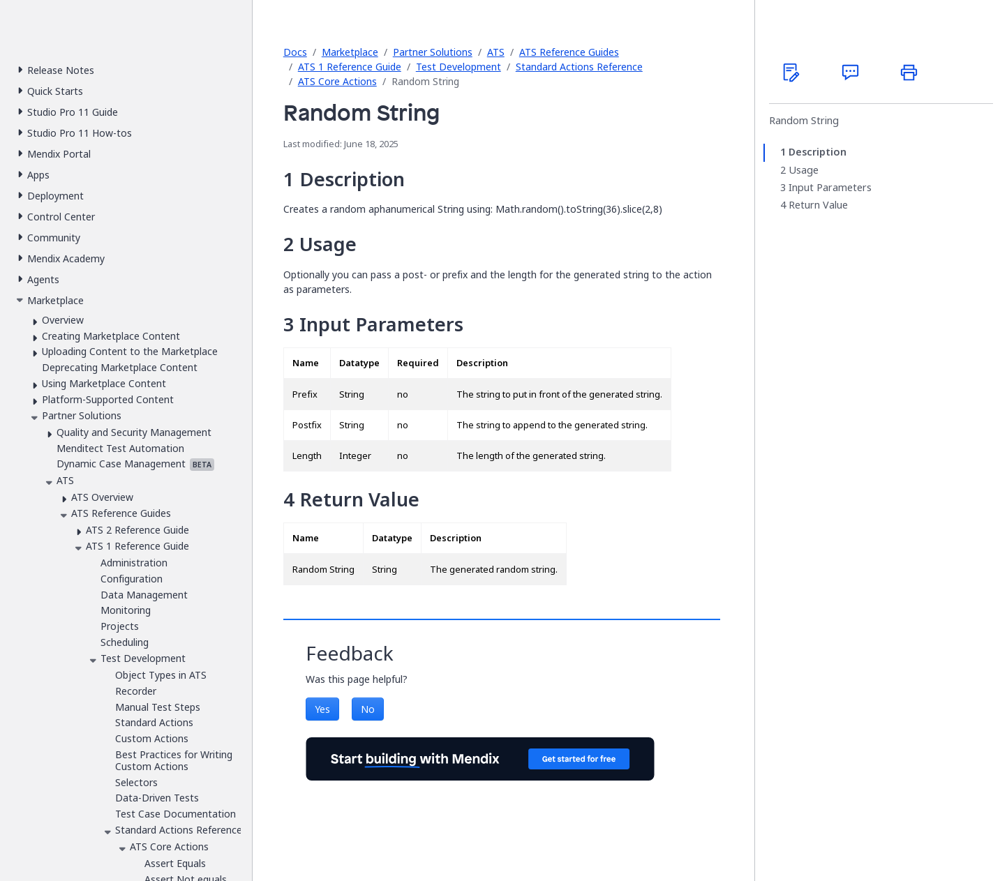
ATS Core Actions (337, 81)
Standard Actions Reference (579, 66)
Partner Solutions (432, 52)
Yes (322, 709)
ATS (496, 52)
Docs (295, 52)
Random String (804, 120)
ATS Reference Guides (569, 52)
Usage (804, 170)
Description (817, 152)
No (368, 709)
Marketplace (350, 52)
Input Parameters (830, 187)
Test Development (458, 66)
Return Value (818, 205)
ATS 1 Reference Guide (349, 66)
